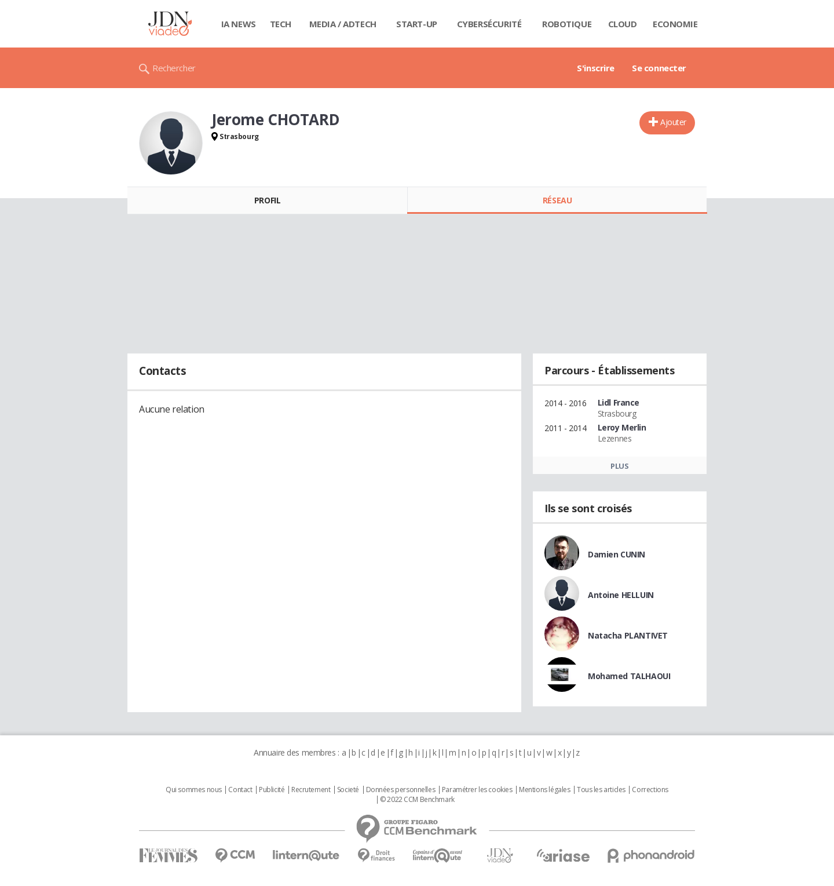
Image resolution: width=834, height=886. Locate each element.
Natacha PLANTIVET (628, 635)
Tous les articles (601, 790)
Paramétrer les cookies (477, 790)
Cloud (622, 24)
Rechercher (174, 68)
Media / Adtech (342, 24)
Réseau (557, 200)
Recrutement (310, 790)
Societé (348, 790)
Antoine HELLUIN (621, 594)
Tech (280, 24)
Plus (619, 466)
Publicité (271, 790)
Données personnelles (401, 790)
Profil (267, 200)
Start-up (416, 24)
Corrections (650, 790)
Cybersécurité (489, 24)
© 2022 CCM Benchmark (417, 800)
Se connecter (659, 68)
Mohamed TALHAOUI (629, 675)
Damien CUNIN (616, 554)
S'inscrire (595, 68)
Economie (675, 24)
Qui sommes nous (194, 790)
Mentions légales (544, 790)
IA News (238, 24)
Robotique (566, 24)
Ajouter (673, 121)
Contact (240, 790)
